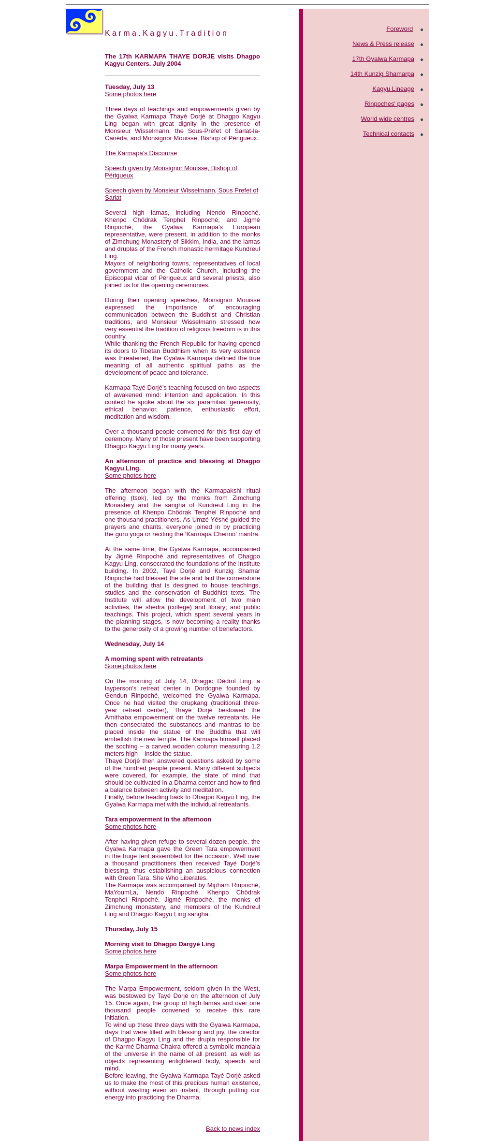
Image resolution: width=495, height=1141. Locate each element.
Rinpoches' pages (389, 103)
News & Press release (383, 43)
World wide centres (387, 118)
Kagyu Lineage (393, 88)
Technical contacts (388, 133)
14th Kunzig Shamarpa (382, 73)
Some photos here (130, 94)
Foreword (399, 28)
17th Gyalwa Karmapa (383, 58)
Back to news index (233, 1128)
